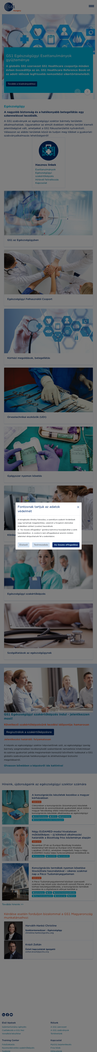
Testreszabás (41, 545)
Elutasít (23, 545)
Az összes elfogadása (66, 545)
